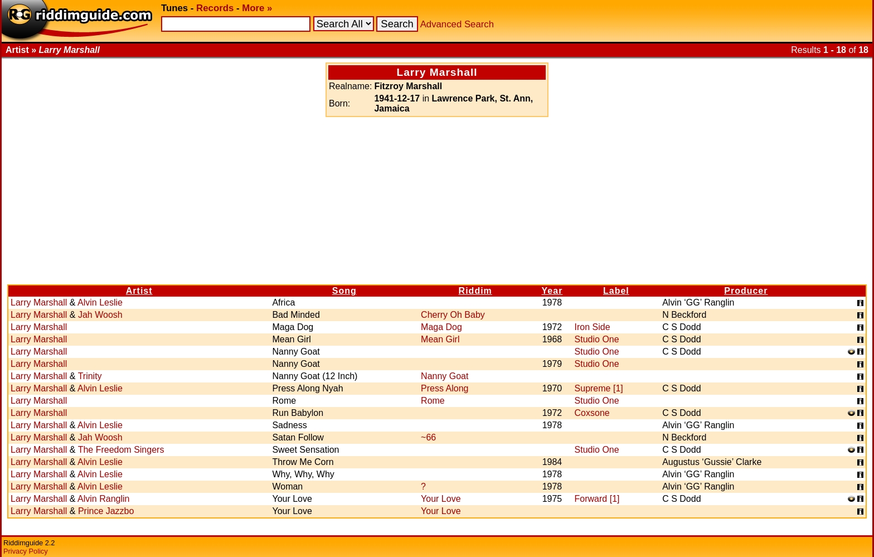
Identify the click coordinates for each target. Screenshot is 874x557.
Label (616, 291)
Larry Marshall (39, 302)
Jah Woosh (100, 314)
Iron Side (592, 327)
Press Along (444, 388)
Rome (433, 400)
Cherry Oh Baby (453, 314)
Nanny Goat (444, 376)
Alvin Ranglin (103, 498)
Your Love (440, 498)
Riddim (475, 291)
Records (215, 8)
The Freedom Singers (121, 449)
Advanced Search (457, 24)
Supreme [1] (599, 388)
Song (344, 291)
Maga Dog (441, 327)
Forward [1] (597, 498)
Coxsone (592, 413)
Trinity (90, 376)
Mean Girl (440, 339)
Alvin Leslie (100, 302)
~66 (428, 437)
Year (552, 291)
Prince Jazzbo (106, 511)
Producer (746, 291)
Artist (139, 291)
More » (257, 8)
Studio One (597, 339)
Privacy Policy (25, 551)
